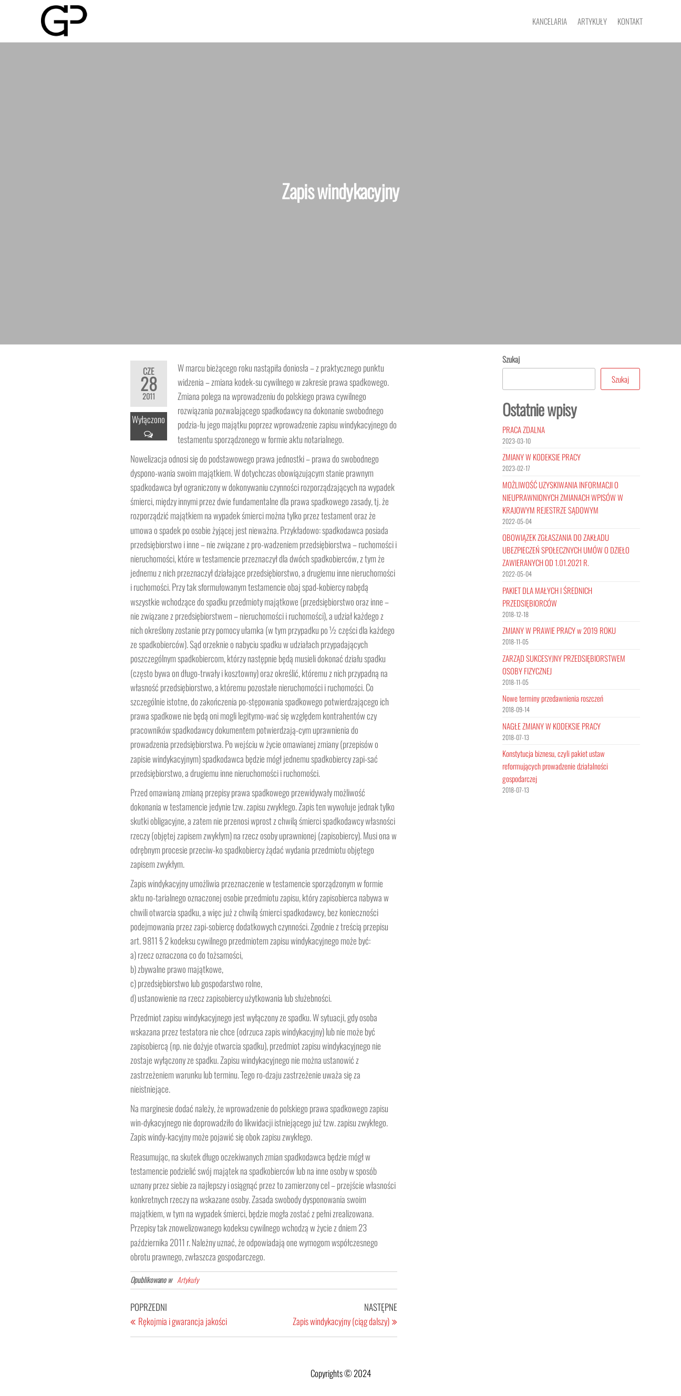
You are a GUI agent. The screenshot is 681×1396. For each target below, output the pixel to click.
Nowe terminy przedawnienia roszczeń (552, 698)
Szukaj (511, 359)
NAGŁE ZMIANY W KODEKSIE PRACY (551, 726)
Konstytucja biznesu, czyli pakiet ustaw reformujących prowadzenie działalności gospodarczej (555, 765)
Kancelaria (549, 21)
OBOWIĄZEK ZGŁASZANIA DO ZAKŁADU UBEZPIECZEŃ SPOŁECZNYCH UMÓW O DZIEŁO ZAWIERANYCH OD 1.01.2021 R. (566, 549)
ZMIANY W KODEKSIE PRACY (541, 457)
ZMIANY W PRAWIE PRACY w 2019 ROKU (559, 630)
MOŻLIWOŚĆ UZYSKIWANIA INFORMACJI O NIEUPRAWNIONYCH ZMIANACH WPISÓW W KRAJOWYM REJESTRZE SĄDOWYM (562, 497)
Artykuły (592, 21)
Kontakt (630, 21)
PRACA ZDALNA (523, 429)
